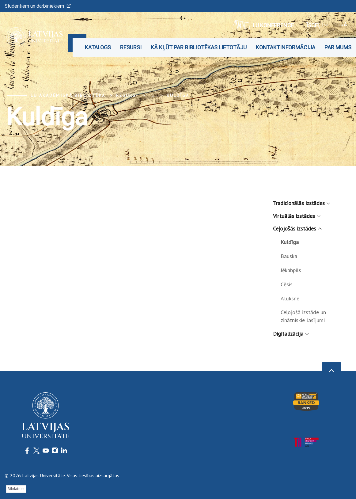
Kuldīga (178, 95)
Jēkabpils (291, 270)
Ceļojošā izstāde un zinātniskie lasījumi (303, 316)
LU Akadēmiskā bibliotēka (68, 95)
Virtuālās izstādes (296, 215)
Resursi (131, 47)
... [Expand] (152, 95)
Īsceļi (316, 25)
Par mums (337, 47)
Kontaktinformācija (285, 47)
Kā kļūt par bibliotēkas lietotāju (199, 47)
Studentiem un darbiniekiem (38, 6)
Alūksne (290, 298)
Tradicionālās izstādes (301, 203)
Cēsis (287, 284)
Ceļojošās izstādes (297, 228)
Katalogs (98, 47)
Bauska (289, 256)
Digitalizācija (290, 333)
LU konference (263, 24)
